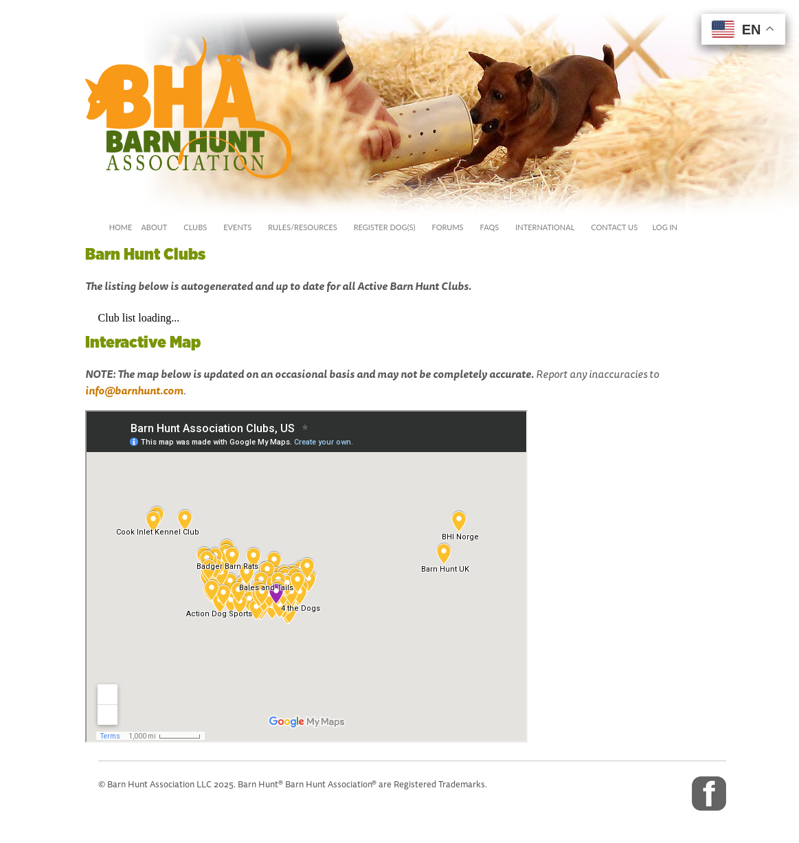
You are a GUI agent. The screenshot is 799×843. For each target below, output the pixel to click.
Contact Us (614, 227)
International (544, 227)
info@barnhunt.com (134, 390)
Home (121, 227)
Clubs (195, 227)
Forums (447, 227)
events (237, 227)
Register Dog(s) (385, 227)
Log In (661, 227)
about (154, 227)
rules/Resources (302, 227)
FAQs (489, 227)
